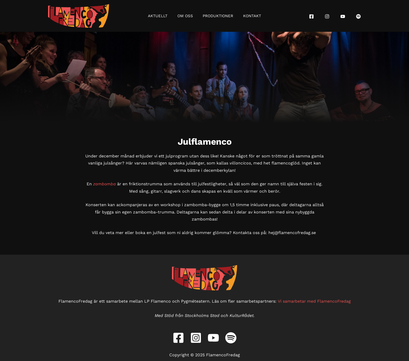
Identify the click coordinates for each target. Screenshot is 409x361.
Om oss (186, 16)
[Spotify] (358, 16)
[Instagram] (327, 16)
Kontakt (249, 16)
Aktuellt (161, 16)
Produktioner (217, 16)
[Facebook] (311, 16)
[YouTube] (342, 16)
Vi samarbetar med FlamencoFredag (314, 301)
